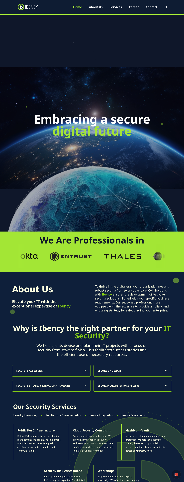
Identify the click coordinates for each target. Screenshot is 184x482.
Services (116, 7)
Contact (151, 7)
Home (77, 7)
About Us (96, 7)
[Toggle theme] (166, 7)
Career (134, 7)
